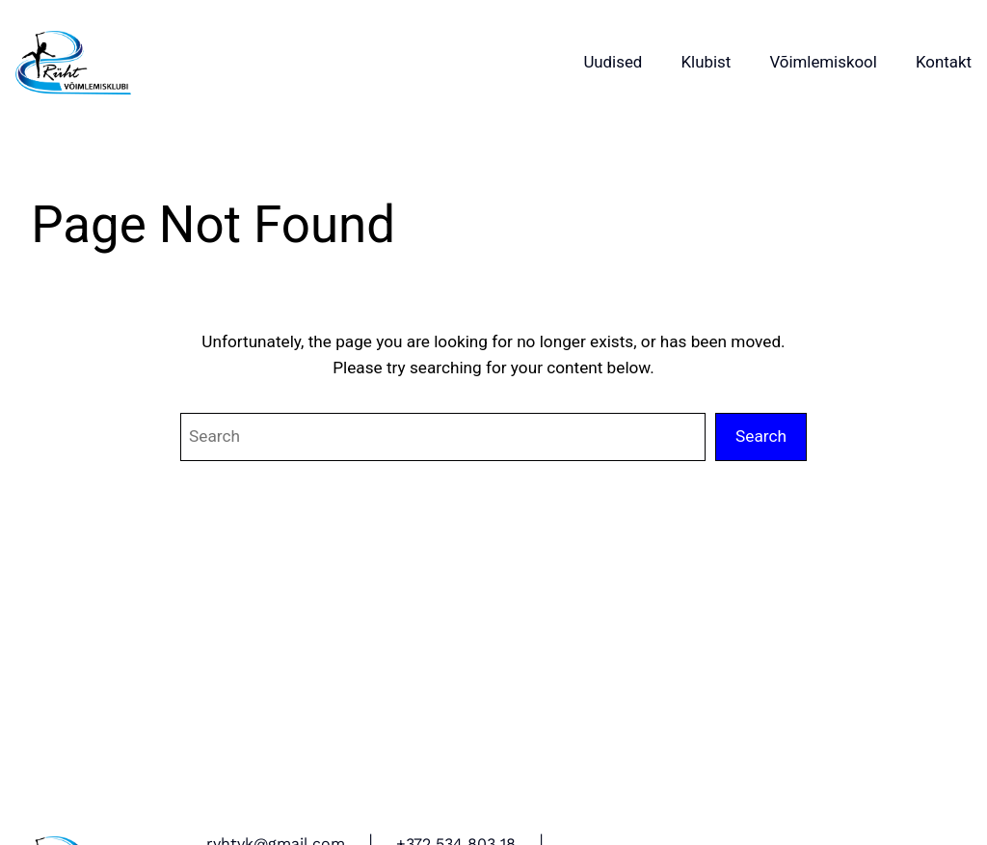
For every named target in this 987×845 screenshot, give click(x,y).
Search (761, 436)
